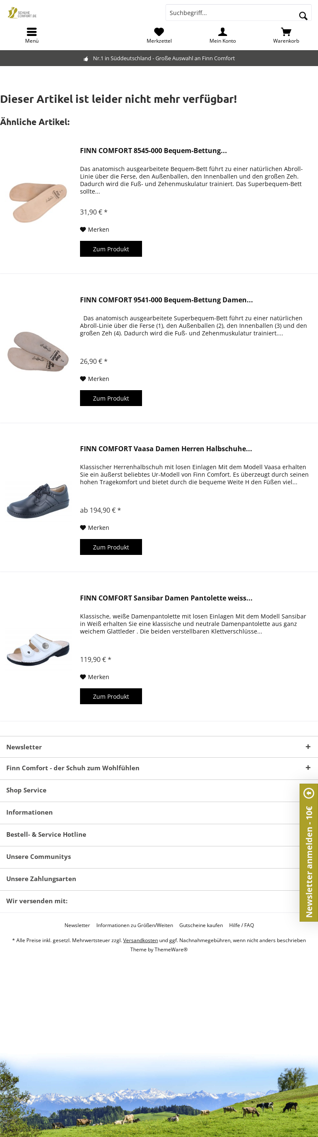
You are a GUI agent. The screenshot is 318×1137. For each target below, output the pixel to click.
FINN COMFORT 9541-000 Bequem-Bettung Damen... (166, 300)
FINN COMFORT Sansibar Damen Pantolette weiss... (166, 598)
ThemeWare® (171, 949)
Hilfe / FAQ (241, 925)
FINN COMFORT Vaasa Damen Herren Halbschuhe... (166, 449)
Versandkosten (140, 940)
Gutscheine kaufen (201, 925)
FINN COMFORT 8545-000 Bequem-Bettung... (153, 150)
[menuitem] (32, 35)
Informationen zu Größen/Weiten (134, 925)
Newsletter (77, 925)
